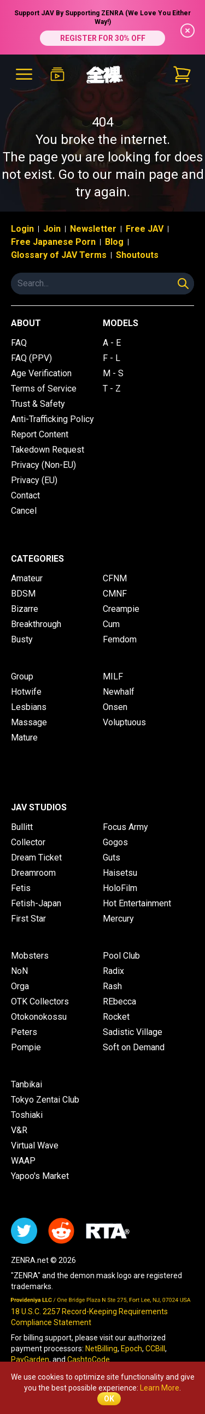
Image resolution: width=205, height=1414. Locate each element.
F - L (111, 358)
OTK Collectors (40, 1001)
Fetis (21, 888)
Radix (113, 971)
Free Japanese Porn (53, 242)
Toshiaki (27, 1115)
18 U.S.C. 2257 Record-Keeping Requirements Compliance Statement (89, 1317)
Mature (24, 737)
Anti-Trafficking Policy (52, 419)
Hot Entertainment (137, 903)
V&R (19, 1130)
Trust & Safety (38, 404)
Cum (111, 624)
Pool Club (121, 955)
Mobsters (30, 955)
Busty (22, 639)
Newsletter (93, 229)
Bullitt (22, 827)
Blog (114, 242)
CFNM (115, 578)
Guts (111, 857)
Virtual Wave (34, 1145)
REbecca (119, 1001)
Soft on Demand (134, 1047)
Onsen (115, 707)
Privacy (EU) (34, 480)
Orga (20, 986)
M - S (113, 373)
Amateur (27, 578)
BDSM (23, 593)
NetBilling (101, 1348)
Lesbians (28, 707)
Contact (25, 495)
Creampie (121, 609)
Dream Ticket (36, 857)
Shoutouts (137, 255)
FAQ (19, 343)
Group (22, 676)
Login (22, 229)
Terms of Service (44, 388)
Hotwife (26, 692)
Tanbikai (26, 1084)
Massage (29, 722)
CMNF (115, 593)
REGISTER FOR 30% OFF (102, 38)
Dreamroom (33, 873)
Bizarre (24, 609)
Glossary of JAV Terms (59, 255)
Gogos (115, 842)
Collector (28, 842)
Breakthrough (36, 624)
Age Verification (41, 373)
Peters (24, 1032)
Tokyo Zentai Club (45, 1099)
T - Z (112, 388)
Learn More (159, 1387)
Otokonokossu (39, 1017)
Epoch (131, 1348)
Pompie (26, 1047)
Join (52, 229)
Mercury (118, 918)
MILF (113, 676)
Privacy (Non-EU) (43, 465)
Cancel (24, 511)
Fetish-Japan (36, 903)
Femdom (120, 639)
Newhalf (118, 692)
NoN (19, 971)
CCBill (155, 1348)
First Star (28, 918)
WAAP (23, 1161)
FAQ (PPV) (31, 358)
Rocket (116, 1017)
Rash (112, 986)
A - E (112, 343)
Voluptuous (124, 722)
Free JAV (144, 229)
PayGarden (30, 1359)
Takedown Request (47, 449)
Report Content (39, 434)
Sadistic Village (132, 1032)
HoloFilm (120, 888)
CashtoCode (88, 1359)
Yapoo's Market (40, 1176)
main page (146, 174)
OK (109, 1398)
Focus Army (125, 827)
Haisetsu (120, 873)
